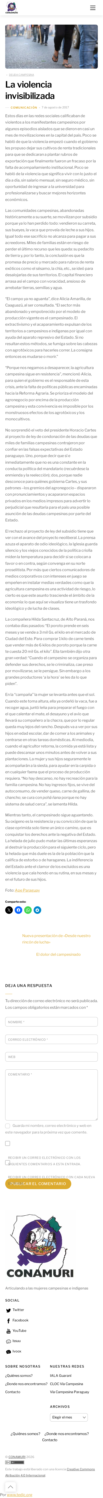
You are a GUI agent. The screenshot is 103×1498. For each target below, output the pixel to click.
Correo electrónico (28, 1039)
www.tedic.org (19, 1495)
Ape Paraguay (27, 890)
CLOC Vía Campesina (66, 1384)
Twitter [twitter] (14, 1310)
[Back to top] (10, 1487)
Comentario (20, 1074)
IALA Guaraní (60, 1376)
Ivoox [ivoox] (13, 1351)
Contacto (12, 1392)
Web (12, 1057)
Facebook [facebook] (16, 1320)
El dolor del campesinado (67, 954)
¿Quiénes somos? (19, 1376)
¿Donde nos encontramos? (26, 1384)
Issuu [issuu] (13, 1341)
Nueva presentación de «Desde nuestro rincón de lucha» (48, 939)
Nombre (16, 1022)
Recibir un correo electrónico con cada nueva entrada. (51, 1180)
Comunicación (24, 107)
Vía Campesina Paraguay (69, 1392)
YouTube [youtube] (15, 1331)
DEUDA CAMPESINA (21, 74)
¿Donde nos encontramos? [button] (67, 1433)
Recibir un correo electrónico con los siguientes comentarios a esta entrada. (44, 1161)
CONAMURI (17, 1457)
